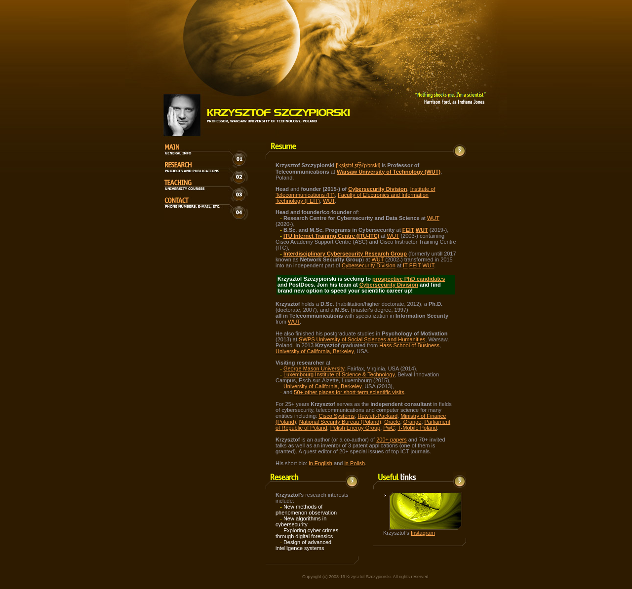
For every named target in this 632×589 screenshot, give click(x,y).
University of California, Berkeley (315, 351)
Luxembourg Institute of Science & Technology (339, 374)
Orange (412, 422)
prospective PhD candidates (408, 279)
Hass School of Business (409, 345)
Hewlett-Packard (377, 416)
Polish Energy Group (355, 428)
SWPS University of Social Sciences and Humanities (362, 339)
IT (405, 265)
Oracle (392, 422)
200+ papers (391, 439)
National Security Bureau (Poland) (340, 422)
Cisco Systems (336, 416)
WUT (329, 201)
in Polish (354, 463)
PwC (389, 428)
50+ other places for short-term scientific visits (349, 392)
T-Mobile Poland (417, 428)
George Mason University (313, 368)
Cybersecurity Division (368, 265)
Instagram (423, 533)
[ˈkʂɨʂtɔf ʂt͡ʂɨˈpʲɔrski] (358, 165)
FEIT (408, 230)
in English (320, 463)
